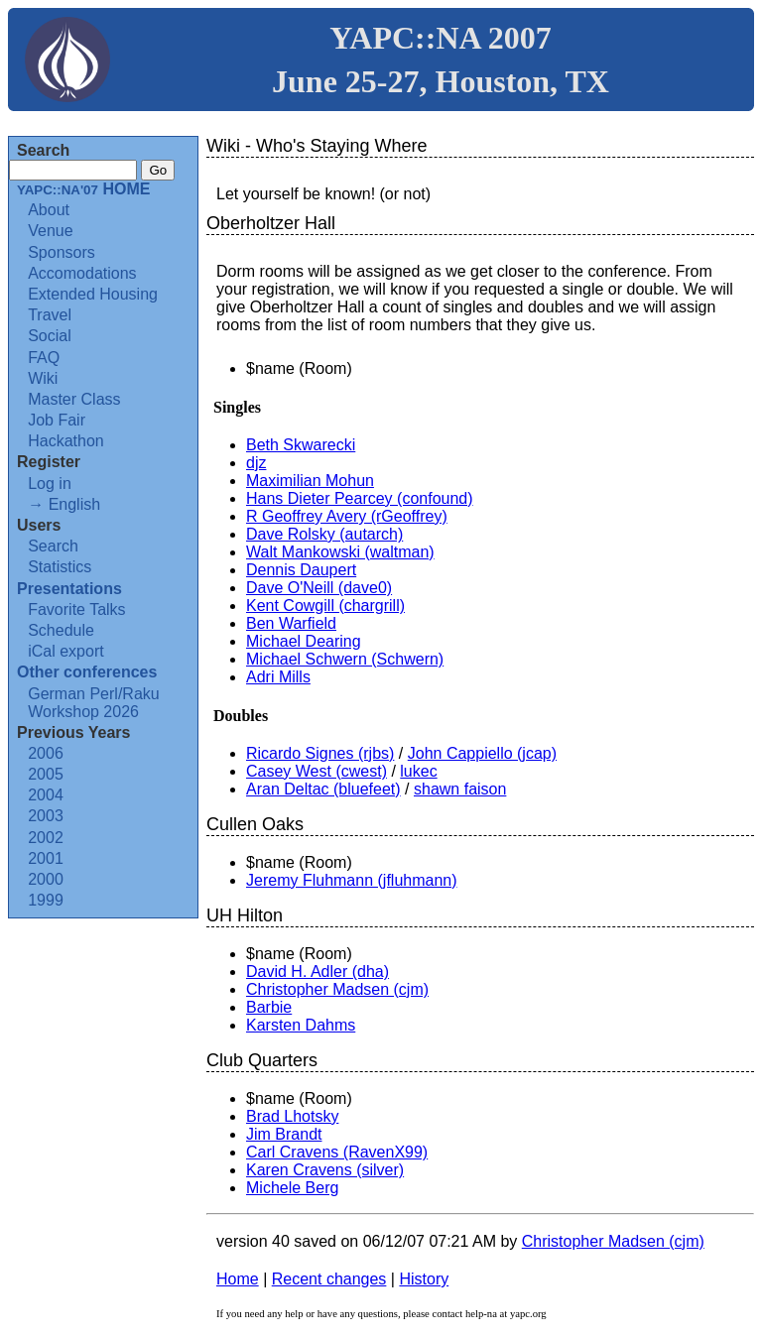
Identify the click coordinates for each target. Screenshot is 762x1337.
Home (237, 1279)
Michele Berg (292, 1187)
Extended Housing (93, 294)
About (48, 209)
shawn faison (460, 789)
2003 (46, 815)
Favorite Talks (76, 609)
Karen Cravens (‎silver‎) (325, 1169)
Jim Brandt (283, 1134)
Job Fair (56, 420)
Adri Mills (278, 676)
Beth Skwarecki (300, 444)
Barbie (269, 1007)
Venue (50, 230)
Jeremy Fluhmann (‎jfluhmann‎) (351, 880)
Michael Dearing (303, 641)
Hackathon (66, 440)
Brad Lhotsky (292, 1116)
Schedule (61, 630)
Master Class (74, 399)
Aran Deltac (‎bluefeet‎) (323, 789)
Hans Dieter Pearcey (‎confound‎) (359, 498)
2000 (46, 879)
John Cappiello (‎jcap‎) (482, 753)
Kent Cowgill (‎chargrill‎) (325, 605)
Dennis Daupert (301, 569)
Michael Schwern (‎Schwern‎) (345, 659)
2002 (46, 837)
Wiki (43, 378)
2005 (46, 774)
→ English (64, 504)
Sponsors (61, 252)
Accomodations (82, 273)
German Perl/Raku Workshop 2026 (94, 702)
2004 (46, 795)
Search (53, 546)
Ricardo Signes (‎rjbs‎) (320, 753)
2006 (46, 753)
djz (256, 462)
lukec (418, 771)
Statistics (59, 566)
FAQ (44, 357)
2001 (46, 858)
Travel (49, 314)
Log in (49, 483)
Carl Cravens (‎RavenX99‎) (337, 1152)
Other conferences (87, 672)
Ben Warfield (291, 623)
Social (49, 335)
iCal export (65, 651)
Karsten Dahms (300, 1025)
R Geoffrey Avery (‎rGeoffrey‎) (346, 516)
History (423, 1279)
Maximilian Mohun (310, 480)
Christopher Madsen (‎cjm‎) (337, 989)
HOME (83, 189)
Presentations (69, 588)
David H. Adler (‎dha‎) (317, 971)
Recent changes (329, 1279)
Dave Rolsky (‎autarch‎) (324, 534)
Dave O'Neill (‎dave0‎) (319, 587)
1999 (46, 900)
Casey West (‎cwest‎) (316, 771)
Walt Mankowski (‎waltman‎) (340, 552)
